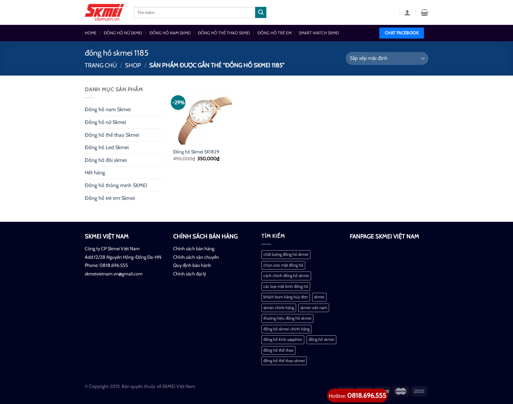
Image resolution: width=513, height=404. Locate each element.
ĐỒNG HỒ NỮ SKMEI (123, 32)
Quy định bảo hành (192, 265)
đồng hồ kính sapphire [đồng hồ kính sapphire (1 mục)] (282, 339)
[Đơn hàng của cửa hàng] (387, 58)
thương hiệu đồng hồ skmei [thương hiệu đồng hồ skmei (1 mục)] (287, 318)
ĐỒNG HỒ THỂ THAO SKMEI (224, 32)
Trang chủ (101, 65)
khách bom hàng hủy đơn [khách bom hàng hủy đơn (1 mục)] (285, 296)
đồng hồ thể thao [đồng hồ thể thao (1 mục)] (278, 350)
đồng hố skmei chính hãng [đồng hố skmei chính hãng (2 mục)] (286, 328)
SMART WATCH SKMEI (319, 32)
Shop (133, 65)
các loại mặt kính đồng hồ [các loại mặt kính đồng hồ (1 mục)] (285, 286)
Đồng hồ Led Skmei (107, 147)
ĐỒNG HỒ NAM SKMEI (170, 32)
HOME (91, 32)
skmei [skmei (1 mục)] (319, 296)
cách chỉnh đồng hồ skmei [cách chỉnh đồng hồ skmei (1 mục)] (286, 275)
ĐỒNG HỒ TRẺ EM (274, 32)
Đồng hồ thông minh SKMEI (116, 185)
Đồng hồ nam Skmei (108, 109)
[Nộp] (260, 12)
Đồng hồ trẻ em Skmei (110, 198)
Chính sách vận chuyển (196, 257)
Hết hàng (95, 172)
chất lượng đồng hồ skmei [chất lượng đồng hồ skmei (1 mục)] (286, 254)
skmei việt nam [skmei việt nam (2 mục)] (313, 307)
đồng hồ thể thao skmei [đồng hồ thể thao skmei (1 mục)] (284, 360)
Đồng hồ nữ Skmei (105, 122)
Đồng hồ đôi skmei (106, 160)
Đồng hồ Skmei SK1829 (196, 152)
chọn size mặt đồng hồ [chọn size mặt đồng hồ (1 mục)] (283, 265)
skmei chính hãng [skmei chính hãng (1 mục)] (278, 307)
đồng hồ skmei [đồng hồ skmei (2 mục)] (321, 339)
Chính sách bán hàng (193, 249)
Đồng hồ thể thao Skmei (112, 135)
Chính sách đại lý (189, 274)
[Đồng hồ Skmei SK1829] (202, 114)
